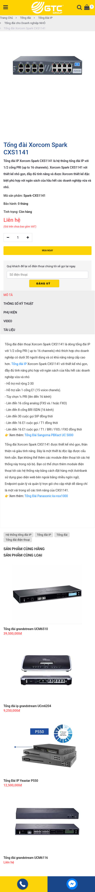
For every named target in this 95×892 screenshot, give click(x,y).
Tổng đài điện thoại (18, 539)
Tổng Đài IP (43, 17)
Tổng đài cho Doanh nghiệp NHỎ (22, 23)
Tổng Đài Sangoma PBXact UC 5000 (49, 435)
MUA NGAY (47, 250)
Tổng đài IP (19, 364)
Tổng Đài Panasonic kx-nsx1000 (46, 496)
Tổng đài (23, 17)
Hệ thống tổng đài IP (18, 534)
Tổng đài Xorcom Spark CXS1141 (23, 28)
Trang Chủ (6, 17)
